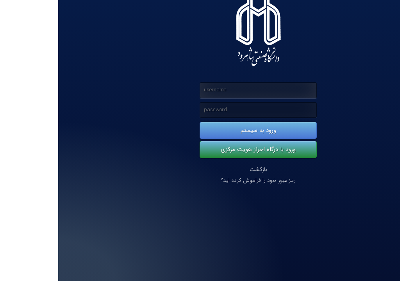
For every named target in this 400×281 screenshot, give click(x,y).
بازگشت (200, 169)
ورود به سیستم (200, 130)
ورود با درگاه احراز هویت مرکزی (200, 149)
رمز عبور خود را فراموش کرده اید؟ (200, 180)
